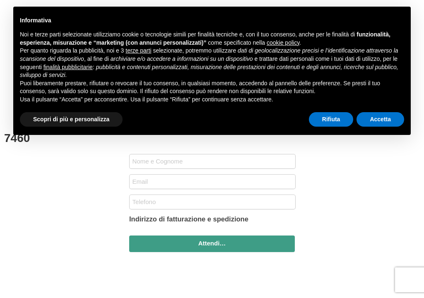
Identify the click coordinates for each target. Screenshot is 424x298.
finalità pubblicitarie (68, 67)
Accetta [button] (380, 119)
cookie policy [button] (283, 42)
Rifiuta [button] (331, 119)
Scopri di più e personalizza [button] (71, 119)
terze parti (138, 50)
